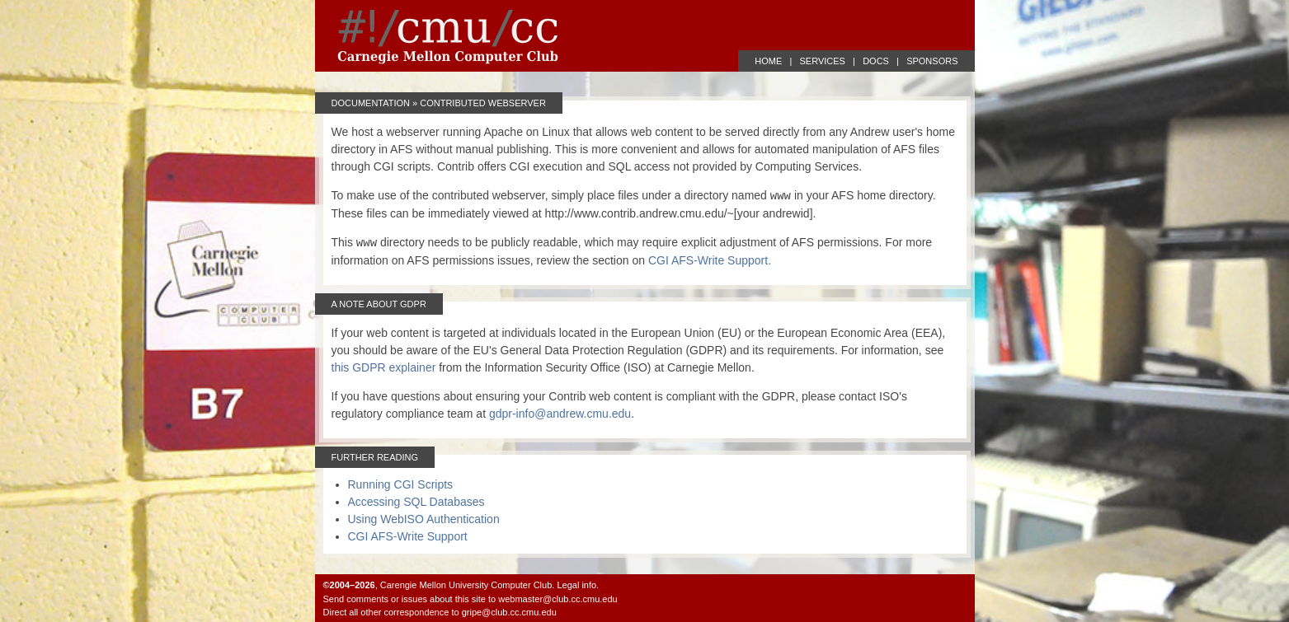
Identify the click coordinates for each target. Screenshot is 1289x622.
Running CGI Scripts (401, 484)
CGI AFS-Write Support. (709, 260)
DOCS (876, 61)
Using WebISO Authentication (424, 519)
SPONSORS (931, 61)
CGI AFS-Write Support (408, 536)
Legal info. (578, 585)
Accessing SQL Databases (416, 501)
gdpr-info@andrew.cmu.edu (560, 413)
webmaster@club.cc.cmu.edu (557, 599)
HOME (768, 61)
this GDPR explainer (384, 367)
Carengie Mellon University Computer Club (466, 585)
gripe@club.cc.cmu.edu (509, 612)
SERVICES (822, 61)
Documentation (371, 103)
